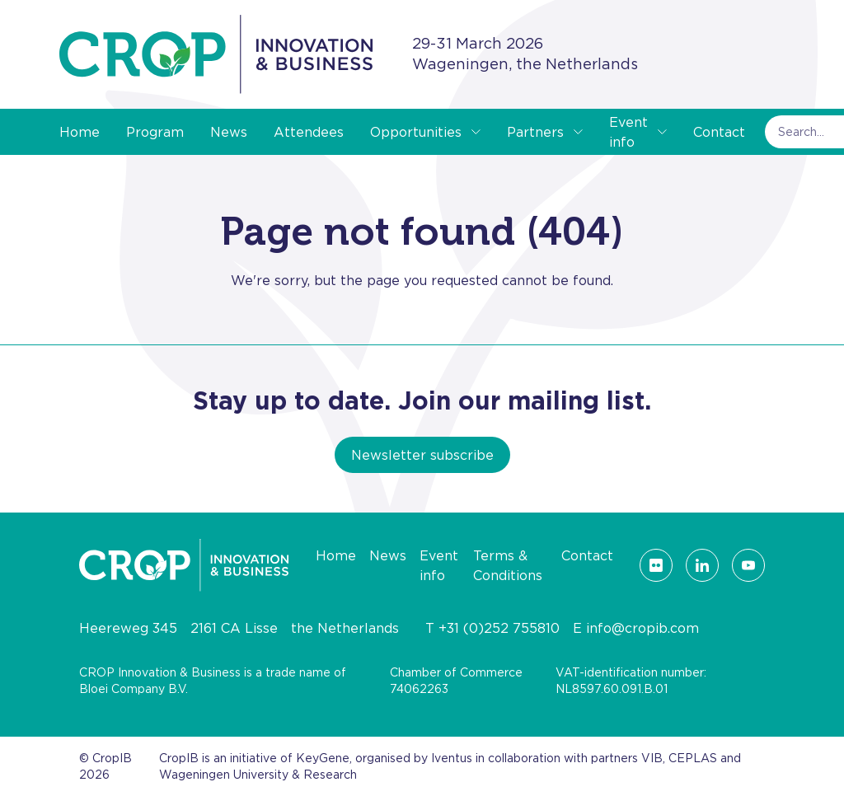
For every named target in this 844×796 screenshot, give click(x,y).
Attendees (309, 131)
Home (79, 131)
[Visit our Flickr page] (656, 565)
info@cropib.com (642, 627)
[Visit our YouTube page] (748, 565)
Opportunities (416, 131)
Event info (628, 132)
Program (155, 131)
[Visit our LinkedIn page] (702, 565)
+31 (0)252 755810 (499, 627)
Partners (535, 131)
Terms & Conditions (507, 565)
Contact (719, 131)
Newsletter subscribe (422, 454)
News (228, 131)
